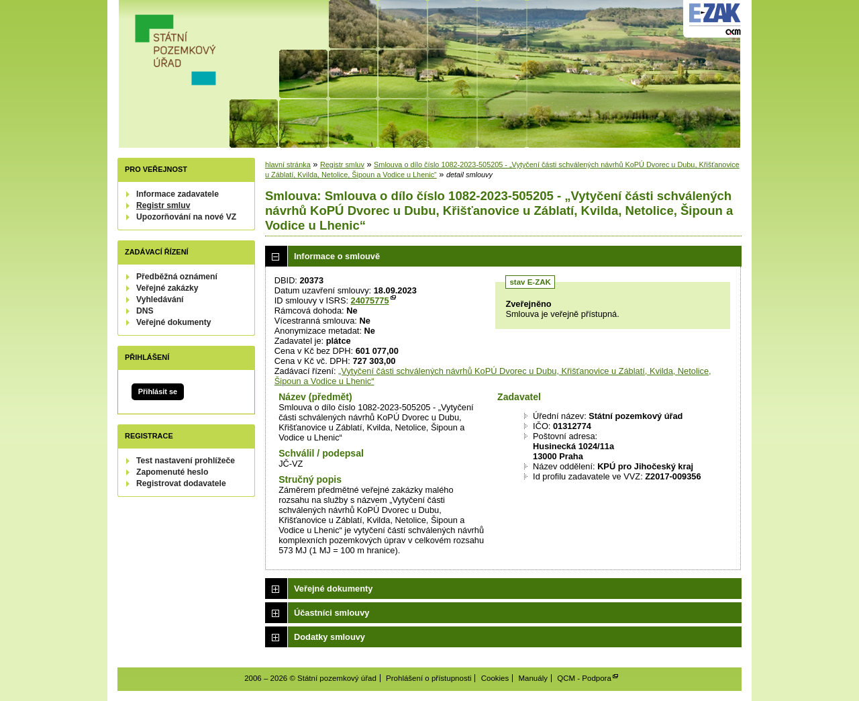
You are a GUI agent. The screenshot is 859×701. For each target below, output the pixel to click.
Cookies (495, 678)
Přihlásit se (157, 391)
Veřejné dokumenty (173, 322)
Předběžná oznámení (176, 276)
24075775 (370, 300)
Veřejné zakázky (167, 288)
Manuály (533, 678)
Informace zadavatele (177, 194)
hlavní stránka (288, 164)
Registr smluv (163, 205)
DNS (145, 311)
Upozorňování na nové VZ (186, 217)
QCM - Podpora (584, 678)
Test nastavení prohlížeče (185, 460)
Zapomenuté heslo (172, 472)
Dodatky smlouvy (329, 637)
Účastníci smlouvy (331, 613)
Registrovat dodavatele (181, 483)
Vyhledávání (160, 299)
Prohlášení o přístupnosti (428, 678)
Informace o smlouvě (337, 256)
